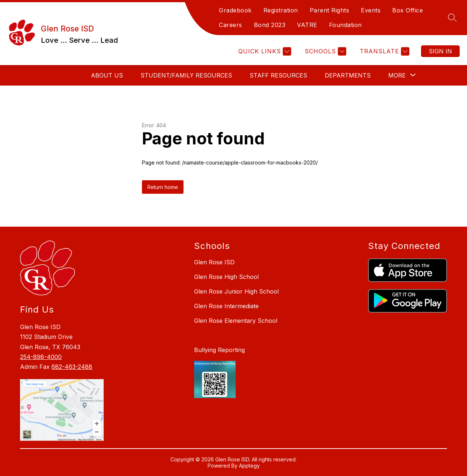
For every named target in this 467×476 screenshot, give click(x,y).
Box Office (407, 10)
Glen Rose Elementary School (235, 320)
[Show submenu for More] (397, 75)
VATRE (307, 25)
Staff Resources (278, 75)
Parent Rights (330, 10)
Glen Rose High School (226, 276)
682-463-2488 (71, 366)
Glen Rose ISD (214, 262)
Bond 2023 (270, 25)
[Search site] (452, 17)
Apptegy (249, 465)
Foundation (345, 25)
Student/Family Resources (186, 75)
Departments (348, 75)
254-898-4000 (41, 356)
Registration (280, 10)
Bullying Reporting (219, 350)
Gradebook (235, 10)
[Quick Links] (263, 51)
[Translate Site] (383, 51)
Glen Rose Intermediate (226, 306)
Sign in (440, 51)
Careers (230, 25)
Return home (162, 187)
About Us (107, 75)
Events (371, 10)
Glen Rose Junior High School (236, 291)
